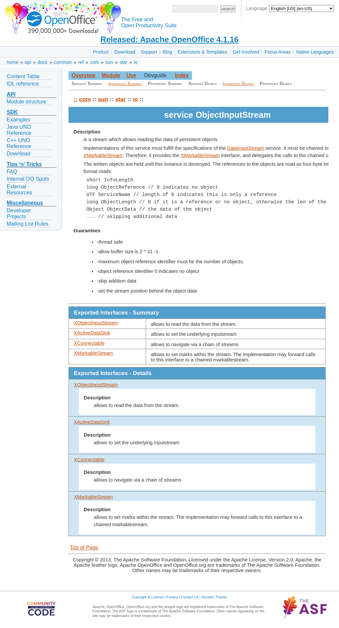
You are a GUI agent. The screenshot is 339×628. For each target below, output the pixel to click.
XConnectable (89, 343)
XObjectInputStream (96, 322)
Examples (18, 119)
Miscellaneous (25, 203)
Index (182, 75)
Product (101, 52)
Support (149, 52)
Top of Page (84, 547)
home (12, 62)
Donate (207, 597)
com (94, 62)
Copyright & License (147, 597)
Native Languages (315, 52)
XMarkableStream (103, 155)
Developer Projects (19, 213)
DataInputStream (245, 148)
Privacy (172, 597)
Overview (83, 75)
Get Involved (246, 52)
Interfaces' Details (238, 83)
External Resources (19, 189)
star (123, 62)
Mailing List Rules (27, 224)
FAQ (12, 171)
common (63, 62)
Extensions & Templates (202, 52)
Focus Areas (277, 52)
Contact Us (190, 597)
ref (81, 62)
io (135, 62)
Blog (167, 52)
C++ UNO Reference (19, 143)
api (28, 62)
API (11, 94)
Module (110, 75)
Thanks (221, 597)
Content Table (23, 76)
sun (109, 62)
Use (131, 75)
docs (43, 62)
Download (124, 52)
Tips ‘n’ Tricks (24, 164)
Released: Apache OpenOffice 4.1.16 (169, 39)
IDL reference (23, 84)
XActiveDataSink (92, 332)
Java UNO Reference (19, 130)
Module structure (26, 102)
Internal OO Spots (28, 179)
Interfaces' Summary (125, 83)
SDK (12, 112)
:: (76, 99)
